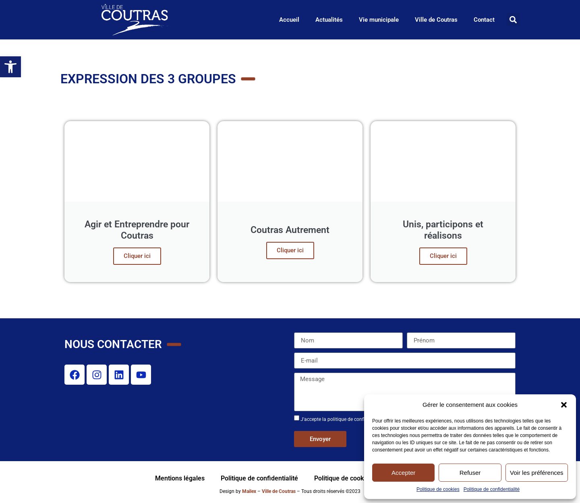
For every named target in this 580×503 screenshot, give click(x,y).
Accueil (289, 19)
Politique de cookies (438, 489)
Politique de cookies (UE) (350, 478)
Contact (484, 19)
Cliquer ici (137, 256)
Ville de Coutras (436, 19)
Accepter (403, 472)
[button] (564, 405)
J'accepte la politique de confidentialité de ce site (353, 419)
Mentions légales (180, 478)
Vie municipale (379, 19)
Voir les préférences (536, 472)
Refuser (470, 472)
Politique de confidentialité (492, 489)
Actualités (329, 19)
